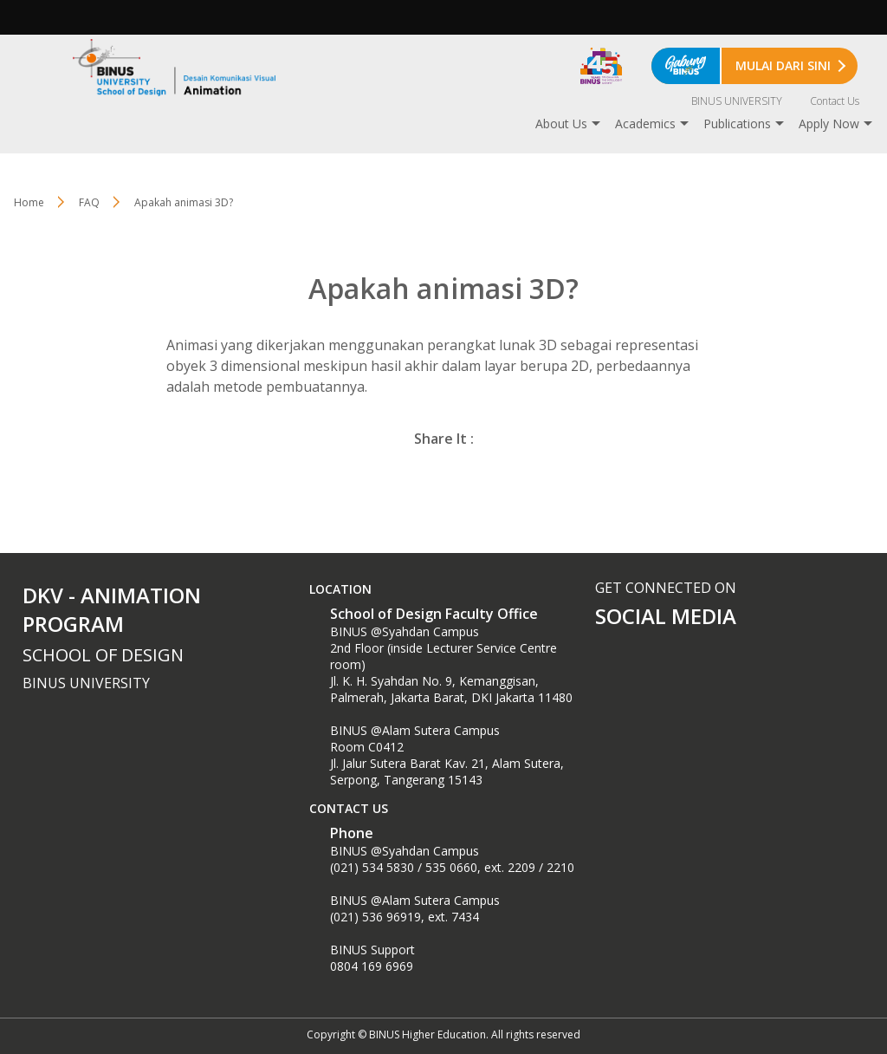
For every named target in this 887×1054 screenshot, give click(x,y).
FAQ (89, 202)
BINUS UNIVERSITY (736, 101)
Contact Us (834, 101)
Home (29, 202)
